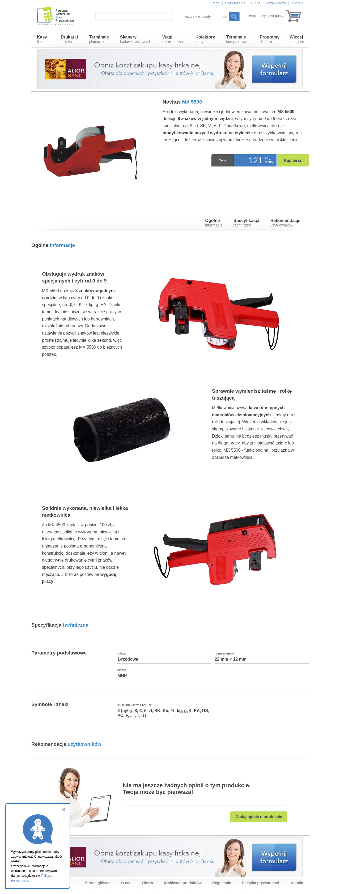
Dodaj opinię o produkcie (259, 817)
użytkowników (285, 222)
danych (205, 39)
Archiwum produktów (183, 883)
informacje (214, 222)
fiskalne (43, 39)
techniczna (246, 222)
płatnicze (99, 39)
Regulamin (221, 883)
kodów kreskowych (135, 39)
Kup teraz (293, 160)
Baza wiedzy (276, 3)
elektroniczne (173, 39)
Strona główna (97, 883)
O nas (255, 3)
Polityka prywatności (260, 883)
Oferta (215, 3)
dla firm (270, 39)
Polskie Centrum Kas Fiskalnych (55, 16)
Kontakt (297, 3)
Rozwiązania (235, 3)
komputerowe (237, 39)
